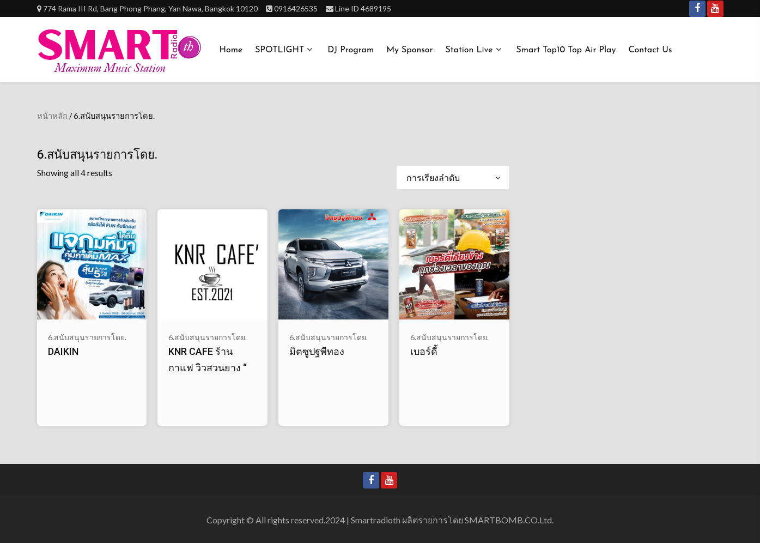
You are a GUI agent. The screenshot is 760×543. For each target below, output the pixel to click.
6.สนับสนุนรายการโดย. (87, 337)
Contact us (650, 50)
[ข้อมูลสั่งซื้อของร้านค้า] (452, 177)
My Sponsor (409, 50)
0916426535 (296, 8)
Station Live (469, 50)
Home (231, 50)
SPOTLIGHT (279, 50)
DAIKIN (63, 351)
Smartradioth (375, 520)
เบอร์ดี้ (423, 351)
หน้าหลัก (52, 115)
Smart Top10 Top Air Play (566, 50)
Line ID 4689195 (363, 8)
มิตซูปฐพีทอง (316, 351)
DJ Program (350, 50)
